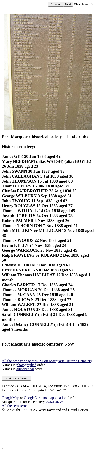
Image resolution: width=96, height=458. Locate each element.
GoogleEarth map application (45, 398)
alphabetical (25, 369)
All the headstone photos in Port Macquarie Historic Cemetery (47, 361)
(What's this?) (54, 402)
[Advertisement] (42, 430)
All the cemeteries (15, 406)
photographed (26, 365)
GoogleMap (10, 398)
